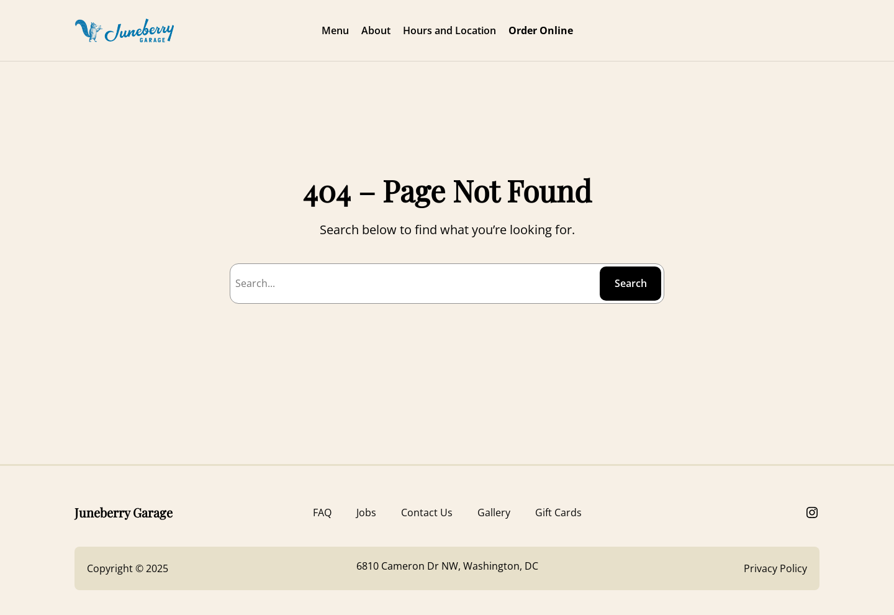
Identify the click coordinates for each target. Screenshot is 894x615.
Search (631, 283)
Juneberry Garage (123, 512)
